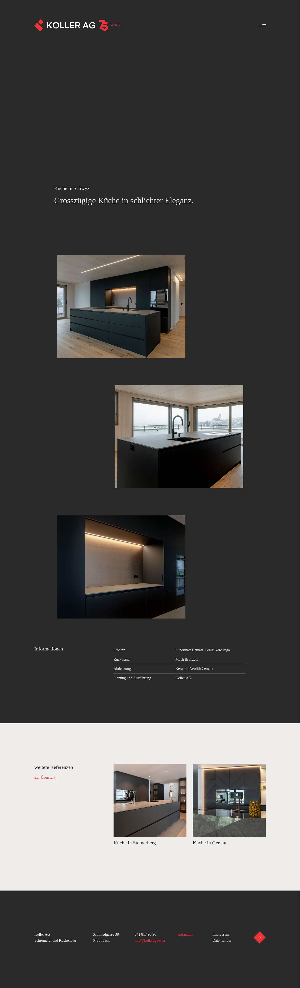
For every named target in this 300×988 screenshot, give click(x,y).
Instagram (185, 934)
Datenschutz (221, 940)
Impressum (220, 934)
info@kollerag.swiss (150, 940)
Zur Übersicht (44, 777)
